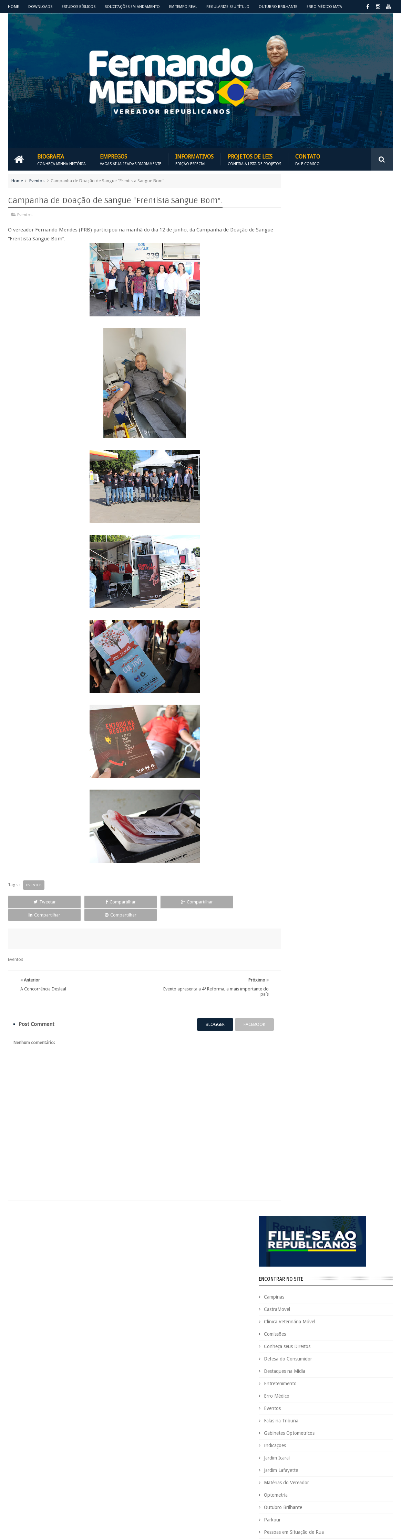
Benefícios (326, 1265)
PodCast (370, 1429)
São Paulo (315, 1476)
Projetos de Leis (254, 159)
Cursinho (371, 1300)
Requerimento (285, 1476)
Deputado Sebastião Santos (299, 1324)
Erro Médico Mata (324, 6)
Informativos (194, 159)
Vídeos (297, 557)
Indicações (301, 408)
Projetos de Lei (309, 1441)
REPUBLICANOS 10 (313, 665)
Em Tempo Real (183, 6)
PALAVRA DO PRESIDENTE (325, 628)
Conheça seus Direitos (313, 309)
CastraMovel (303, 272)
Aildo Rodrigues (335, 1254)
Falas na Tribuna (307, 383)
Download (26, 1218)
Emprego (377, 1347)
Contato (307, 159)
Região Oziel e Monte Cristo (319, 532)
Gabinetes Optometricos (315, 396)
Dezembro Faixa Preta (293, 1335)
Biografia (61, 159)
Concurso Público (316, 1289)
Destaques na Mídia (311, 334)
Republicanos (345, 1464)
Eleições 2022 (317, 1347)
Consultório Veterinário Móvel (300, 1300)
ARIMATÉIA (301, 740)
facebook (243, 1010)
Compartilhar (86, 901)
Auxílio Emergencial (290, 1265)
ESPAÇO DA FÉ (307, 702)
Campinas (300, 259)
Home (13, 6)
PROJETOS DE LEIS (348, 1441)
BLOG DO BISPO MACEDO (324, 590)
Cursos (278, 1312)
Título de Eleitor (286, 1487)
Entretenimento (306, 346)
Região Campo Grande (314, 519)
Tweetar (33, 901)
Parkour (298, 482)
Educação (359, 1335)
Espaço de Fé (351, 1359)
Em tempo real (189, 1218)
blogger (203, 1010)
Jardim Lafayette (307, 433)
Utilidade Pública (307, 544)
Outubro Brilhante (278, 6)
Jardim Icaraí (303, 420)
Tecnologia (342, 1476)
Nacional (280, 1417)
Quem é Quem (285, 1452)
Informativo (283, 1394)
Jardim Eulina (314, 1394)
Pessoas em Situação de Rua (320, 495)
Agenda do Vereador (292, 1254)
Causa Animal (315, 1277)
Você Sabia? (342, 1499)
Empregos (130, 159)
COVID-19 (347, 1300)
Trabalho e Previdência (331, 1487)
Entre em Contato (369, 1218)
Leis (314, 1406)
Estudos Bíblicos (78, 6)
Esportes (378, 1359)
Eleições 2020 (284, 1347)
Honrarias (336, 1382)
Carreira (377, 1265)
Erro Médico (303, 358)
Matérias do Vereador (313, 445)
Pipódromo (302, 507)
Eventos (36, 180)
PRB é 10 (279, 1441)
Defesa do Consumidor (314, 321)
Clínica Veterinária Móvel (316, 284)
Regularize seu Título (227, 6)
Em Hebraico (349, 1347)
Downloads (40, 6)
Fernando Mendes (42, 1529)
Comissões (301, 297)
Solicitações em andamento (132, 6)
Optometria (302, 457)
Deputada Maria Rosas (366, 1312)
